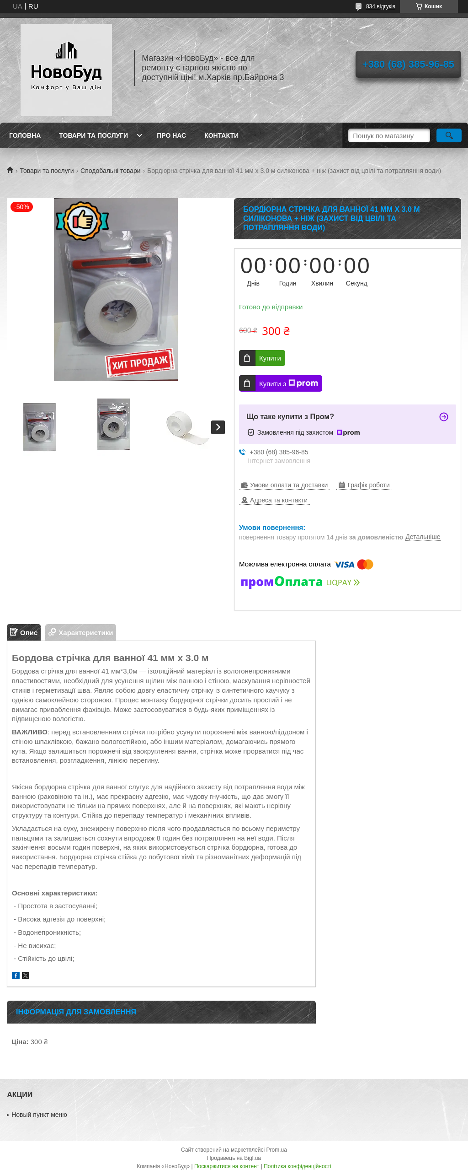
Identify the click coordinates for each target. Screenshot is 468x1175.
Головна (25, 135)
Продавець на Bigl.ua (234, 1158)
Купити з (288, 383)
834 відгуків (380, 6)
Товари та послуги (93, 135)
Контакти (221, 135)
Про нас (171, 135)
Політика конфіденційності (297, 1166)
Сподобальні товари (110, 170)
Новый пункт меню (39, 1114)
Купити (270, 358)
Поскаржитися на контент (226, 1166)
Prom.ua (276, 1150)
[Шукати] (449, 135)
